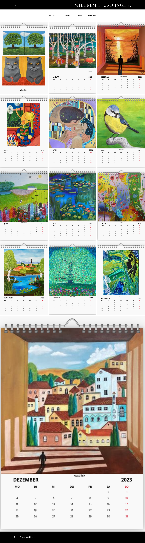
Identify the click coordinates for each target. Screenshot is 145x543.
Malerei (79, 16)
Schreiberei (65, 16)
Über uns (92, 16)
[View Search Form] (15, 4)
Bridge (52, 16)
